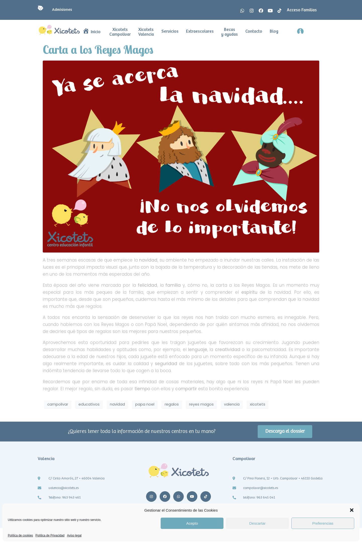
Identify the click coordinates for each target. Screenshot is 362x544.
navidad (117, 404)
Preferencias (322, 523)
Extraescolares (200, 31)
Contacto (253, 31)
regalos (172, 404)
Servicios (169, 31)
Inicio (91, 32)
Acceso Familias (302, 10)
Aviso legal (74, 535)
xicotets (257, 404)
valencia (232, 404)
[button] (351, 510)
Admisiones (55, 10)
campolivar (57, 404)
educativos (89, 404)
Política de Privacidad (49, 535)
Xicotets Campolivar (120, 32)
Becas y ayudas (229, 32)
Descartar (257, 523)
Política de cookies (20, 535)
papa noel (144, 404)
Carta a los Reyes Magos (98, 49)
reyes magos (201, 404)
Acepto (192, 523)
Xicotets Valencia (146, 32)
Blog (274, 31)
